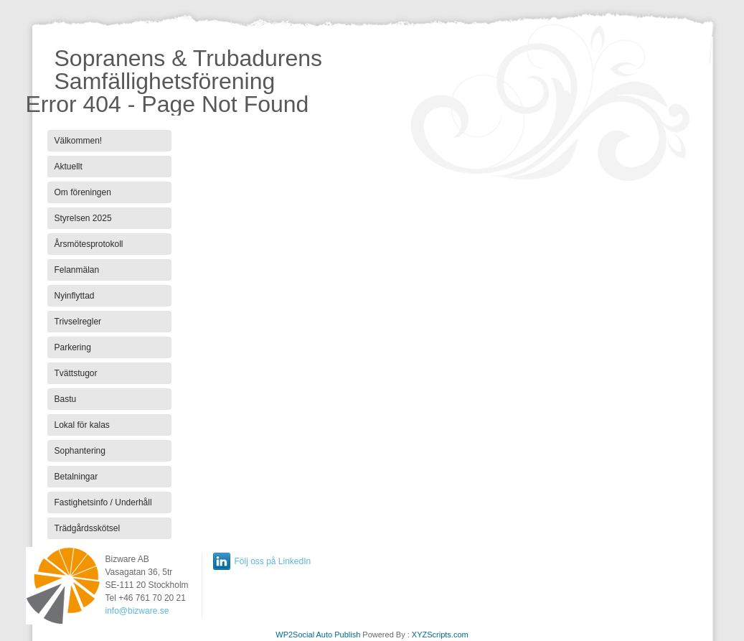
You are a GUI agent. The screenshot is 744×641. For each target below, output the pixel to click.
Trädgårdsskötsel (88, 528)
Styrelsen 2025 (83, 218)
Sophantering (80, 451)
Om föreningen (83, 192)
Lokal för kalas (82, 425)
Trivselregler (78, 322)
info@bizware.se (137, 611)
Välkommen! (79, 141)
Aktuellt (69, 167)
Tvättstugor (76, 373)
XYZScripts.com (440, 634)
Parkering (73, 347)
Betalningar (76, 477)
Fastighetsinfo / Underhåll (103, 502)
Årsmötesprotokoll (89, 244)
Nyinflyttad (75, 296)
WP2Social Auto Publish (318, 634)
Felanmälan (77, 270)
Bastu (66, 399)
